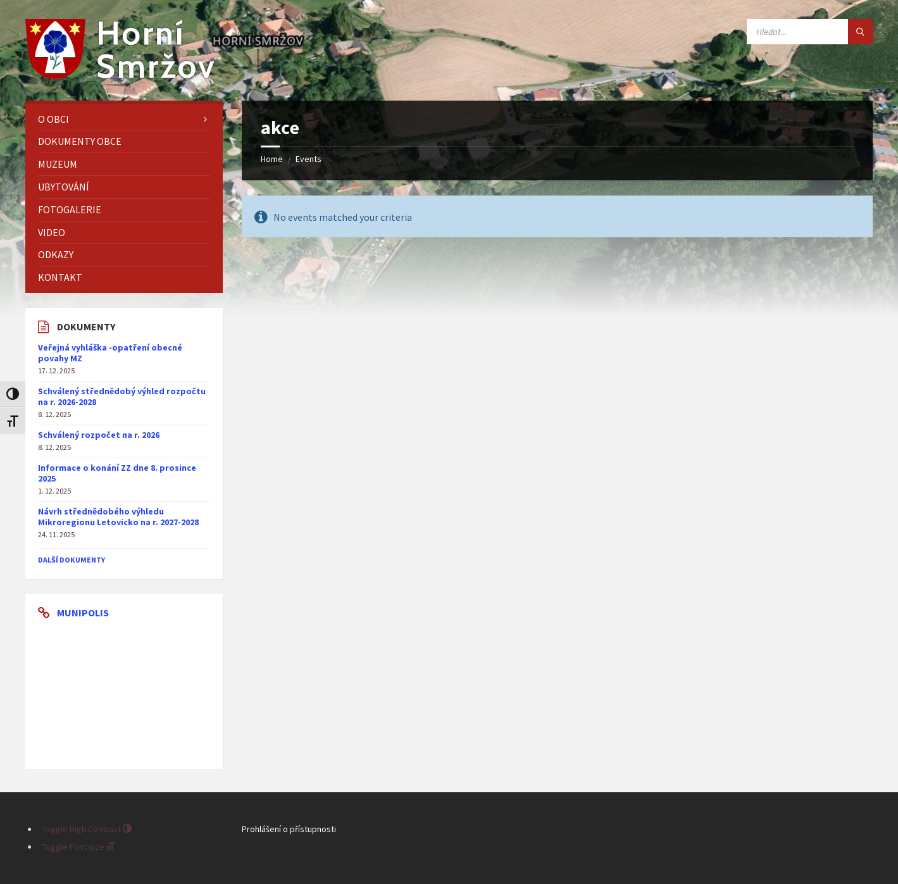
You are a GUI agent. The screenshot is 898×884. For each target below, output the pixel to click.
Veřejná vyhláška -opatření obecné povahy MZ (110, 353)
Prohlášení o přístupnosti (289, 829)
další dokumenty (71, 559)
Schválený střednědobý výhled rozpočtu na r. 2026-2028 (122, 396)
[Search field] (810, 31)
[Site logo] (120, 75)
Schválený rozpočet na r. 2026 (98, 434)
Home (272, 159)
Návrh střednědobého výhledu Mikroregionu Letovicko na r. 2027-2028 (118, 517)
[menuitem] (124, 119)
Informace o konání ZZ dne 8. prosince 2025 (117, 473)
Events (308, 159)
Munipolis (83, 612)
